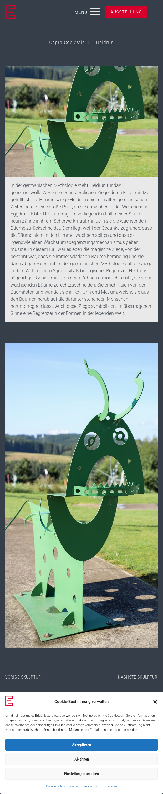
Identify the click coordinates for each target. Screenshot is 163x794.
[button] (155, 702)
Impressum (109, 786)
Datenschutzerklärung (83, 786)
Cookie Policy (55, 786)
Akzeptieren (81, 744)
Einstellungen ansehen (81, 773)
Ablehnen (81, 759)
